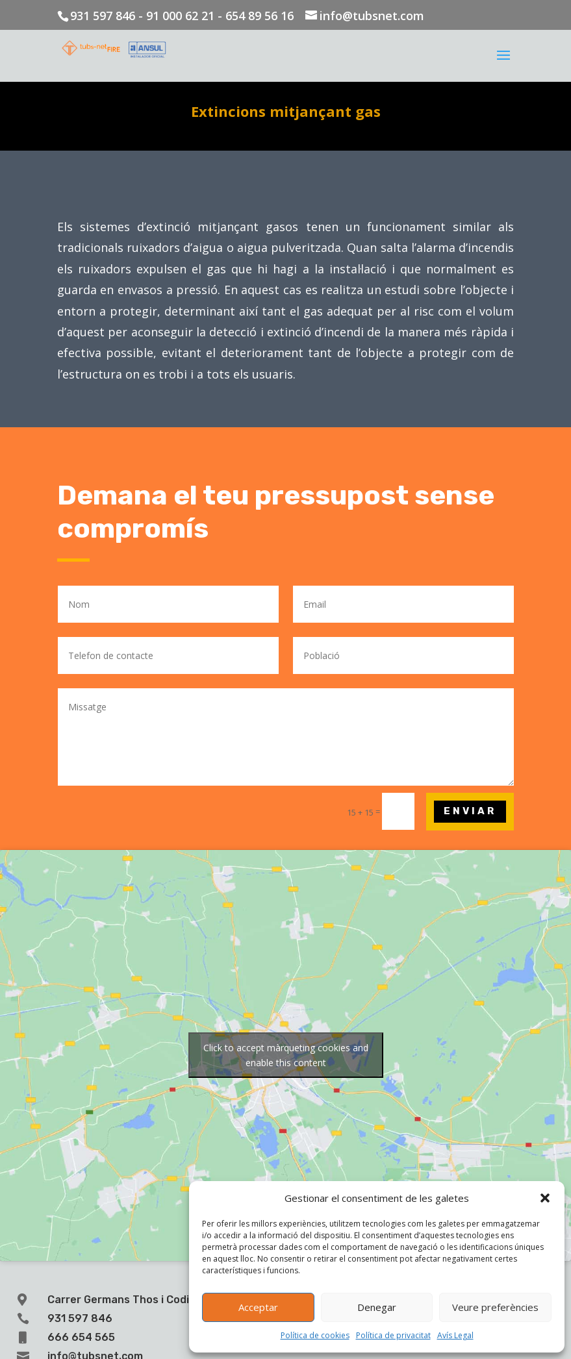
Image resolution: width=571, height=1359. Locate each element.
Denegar (376, 1307)
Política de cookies (315, 1335)
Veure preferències (495, 1307)
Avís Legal (455, 1335)
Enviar (470, 811)
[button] (545, 1197)
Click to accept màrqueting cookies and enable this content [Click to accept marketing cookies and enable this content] (285, 1055)
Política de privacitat (393, 1335)
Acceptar (258, 1307)
